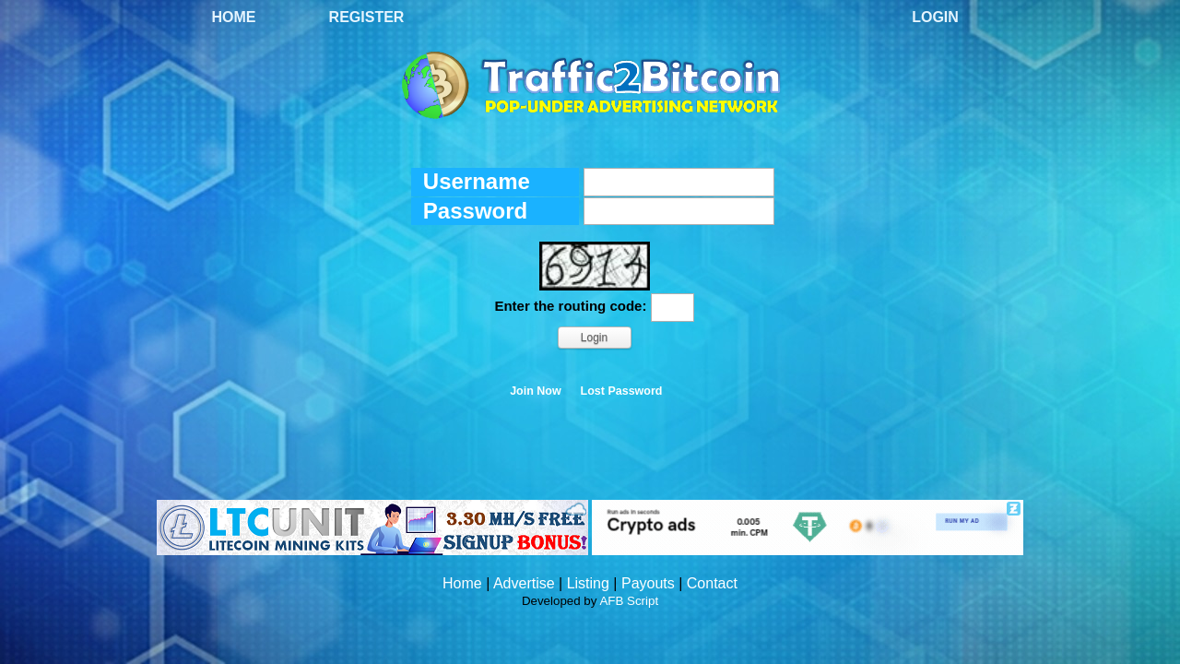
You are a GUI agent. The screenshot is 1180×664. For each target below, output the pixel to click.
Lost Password (622, 391)
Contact (712, 583)
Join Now (535, 391)
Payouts (648, 583)
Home (234, 17)
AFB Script (628, 601)
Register (367, 17)
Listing (588, 583)
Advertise (524, 583)
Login (935, 17)
